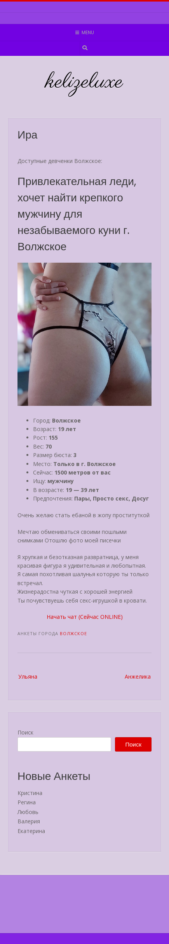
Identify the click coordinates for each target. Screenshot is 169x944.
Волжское (73, 633)
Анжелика (138, 676)
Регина (26, 802)
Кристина (29, 793)
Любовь (27, 812)
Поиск (25, 732)
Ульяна (27, 676)
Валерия (28, 821)
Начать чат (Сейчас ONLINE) (85, 616)
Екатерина (31, 831)
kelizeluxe (84, 82)
